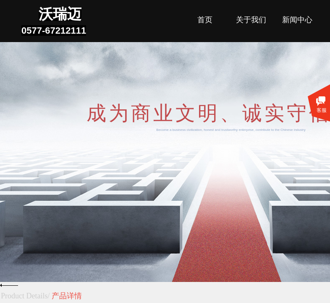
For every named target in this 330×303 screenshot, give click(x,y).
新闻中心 (297, 20)
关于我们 (251, 20)
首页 (204, 20)
